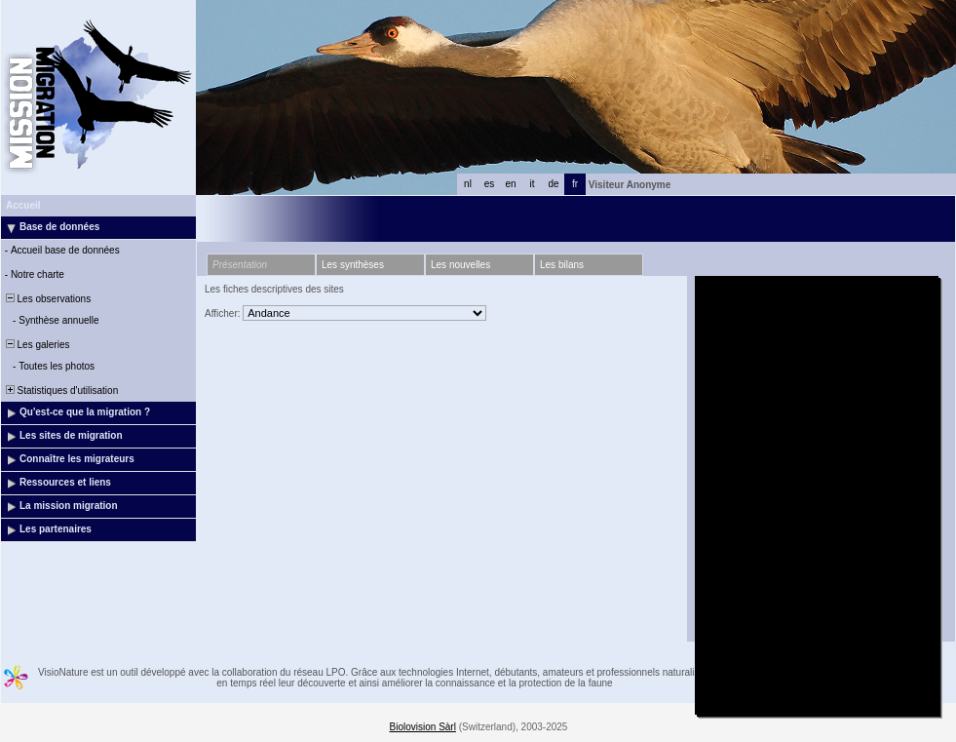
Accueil (23, 205)
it (532, 183)
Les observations (47, 298)
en (510, 183)
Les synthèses (353, 264)
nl (468, 183)
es (489, 183)
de (553, 183)
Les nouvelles (460, 264)
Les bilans (562, 264)
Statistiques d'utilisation (60, 390)
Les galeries (36, 344)
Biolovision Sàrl (423, 727)
